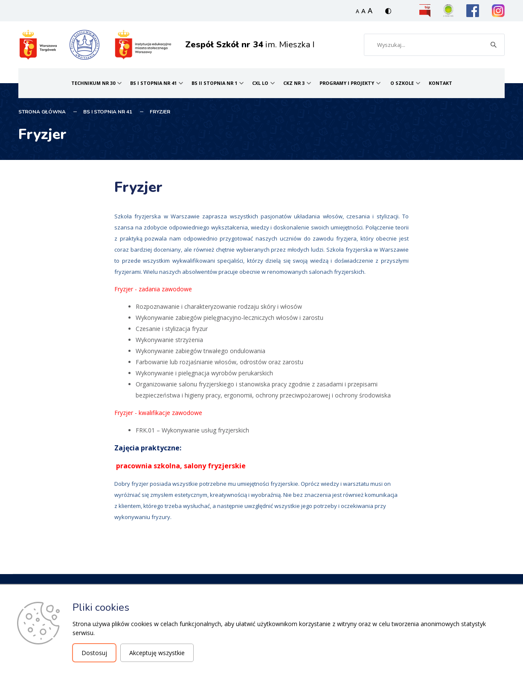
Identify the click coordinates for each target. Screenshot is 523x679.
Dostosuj (94, 653)
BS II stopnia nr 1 (214, 83)
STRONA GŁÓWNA (42, 111)
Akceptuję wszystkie (157, 653)
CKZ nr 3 (294, 83)
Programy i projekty (347, 83)
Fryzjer (160, 111)
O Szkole (402, 83)
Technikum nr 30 (93, 83)
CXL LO (260, 83)
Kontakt (440, 83)
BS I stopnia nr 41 (153, 83)
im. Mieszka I (249, 44)
